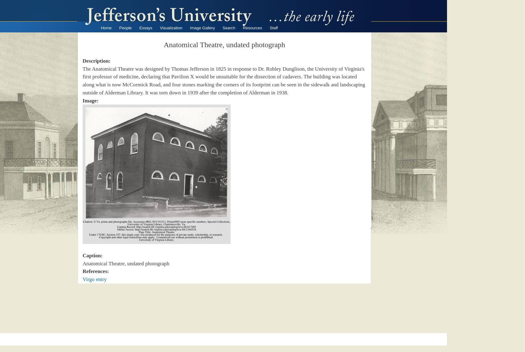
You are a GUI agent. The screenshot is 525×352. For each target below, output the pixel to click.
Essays (145, 28)
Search (229, 28)
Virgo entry (95, 279)
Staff (274, 28)
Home (106, 28)
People (125, 28)
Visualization (171, 28)
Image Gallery (202, 28)
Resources (252, 28)
